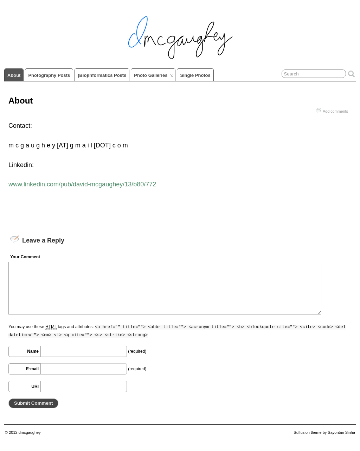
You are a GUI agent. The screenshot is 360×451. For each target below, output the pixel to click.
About (13, 75)
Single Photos (195, 75)
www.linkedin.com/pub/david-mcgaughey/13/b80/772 (82, 184)
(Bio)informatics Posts (102, 75)
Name (33, 351)
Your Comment (25, 256)
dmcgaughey (30, 432)
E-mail (32, 368)
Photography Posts (49, 75)
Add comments (335, 111)
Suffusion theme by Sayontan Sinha (324, 432)
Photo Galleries (153, 77)
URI (35, 386)
